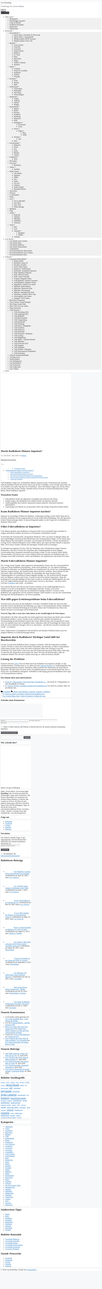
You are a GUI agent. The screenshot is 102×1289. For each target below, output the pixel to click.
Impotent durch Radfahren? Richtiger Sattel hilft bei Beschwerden (29, 477)
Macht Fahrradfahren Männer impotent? (21, 474)
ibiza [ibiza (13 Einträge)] (28, 1098)
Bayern (16, 109)
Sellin (25, 135)
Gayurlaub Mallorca (12, 1242)
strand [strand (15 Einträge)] (12, 1116)
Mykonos (17, 145)
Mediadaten (14, 19)
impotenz (39, 692)
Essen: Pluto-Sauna (20, 267)
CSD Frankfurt (19, 328)
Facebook (8, 826)
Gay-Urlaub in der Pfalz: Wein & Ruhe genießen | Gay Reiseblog (16, 1042)
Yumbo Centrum (19, 63)
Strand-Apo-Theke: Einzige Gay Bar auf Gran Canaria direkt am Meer (17, 1033)
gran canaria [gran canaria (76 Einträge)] (9, 1097)
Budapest (13, 209)
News (7, 371)
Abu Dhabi (18, 173)
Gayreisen (8, 1151)
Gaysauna (22, 996)
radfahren (46, 692)
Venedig (17, 76)
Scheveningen (19, 94)
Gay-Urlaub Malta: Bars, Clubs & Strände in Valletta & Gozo (24, 696)
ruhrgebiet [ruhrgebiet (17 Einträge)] (22, 1110)
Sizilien (16, 74)
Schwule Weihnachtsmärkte (19, 355)
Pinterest (8, 832)
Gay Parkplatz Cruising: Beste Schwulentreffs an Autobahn (18, 875)
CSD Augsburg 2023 (21, 314)
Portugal (8, 1184)
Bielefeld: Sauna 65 (21, 263)
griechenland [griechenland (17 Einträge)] (22, 1098)
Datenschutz (14, 29)
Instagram (8, 824)
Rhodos (16, 153)
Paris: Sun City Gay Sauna (19, 306)
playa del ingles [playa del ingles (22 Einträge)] (12, 1110)
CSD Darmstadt (19, 322)
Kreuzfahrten (15, 33)
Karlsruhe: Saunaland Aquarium (25, 271)
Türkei (13, 167)
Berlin (16, 111)
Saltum (16, 103)
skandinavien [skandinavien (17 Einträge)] (18, 1113)
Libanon (17, 185)
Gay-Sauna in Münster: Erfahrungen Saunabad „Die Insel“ (17, 1005)
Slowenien (13, 191)
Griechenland (15, 143)
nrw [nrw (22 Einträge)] (18, 1107)
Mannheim (9, 1225)
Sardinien (17, 73)
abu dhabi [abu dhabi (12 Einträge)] (3, 1085)
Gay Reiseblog (6, 3)
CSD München (19, 341)
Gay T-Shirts (14, 369)
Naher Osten (15, 171)
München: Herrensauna (22, 290)
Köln (15, 120)
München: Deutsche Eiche (23, 288)
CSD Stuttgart (19, 345)
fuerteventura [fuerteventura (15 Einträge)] (4, 1091)
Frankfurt (17, 115)
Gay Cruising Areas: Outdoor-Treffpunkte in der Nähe (16, 890)
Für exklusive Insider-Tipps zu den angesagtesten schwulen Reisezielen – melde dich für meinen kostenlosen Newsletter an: (14, 844)
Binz (24, 133)
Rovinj (16, 83)
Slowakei (14, 163)
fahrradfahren (23, 692)
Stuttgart (8, 1229)
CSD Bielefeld (19, 316)
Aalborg (17, 101)
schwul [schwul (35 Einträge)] (10, 1112)
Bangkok (21, 233)
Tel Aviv (17, 183)
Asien (12, 225)
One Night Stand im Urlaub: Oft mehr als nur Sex (16, 1057)
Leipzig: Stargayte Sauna (22, 279)
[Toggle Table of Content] (2, 465)
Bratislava (17, 165)
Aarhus (16, 99)
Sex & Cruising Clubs (13, 1188)
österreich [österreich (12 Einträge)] (19, 1120)
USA (12, 199)
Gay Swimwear (15, 365)
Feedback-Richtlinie (17, 25)
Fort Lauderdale (19, 201)
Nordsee (17, 137)
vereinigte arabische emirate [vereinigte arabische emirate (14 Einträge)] (8, 1120)
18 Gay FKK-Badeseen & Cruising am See (17, 904)
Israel (16, 181)
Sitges (16, 61)
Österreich (9, 1208)
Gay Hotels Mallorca (17, 245)
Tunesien (17, 223)
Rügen (21, 131)
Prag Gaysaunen (15, 308)
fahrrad (15, 692)
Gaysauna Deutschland (18, 259)
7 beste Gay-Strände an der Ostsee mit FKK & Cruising (17, 962)
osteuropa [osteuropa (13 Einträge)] (23, 1107)
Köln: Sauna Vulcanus (21, 277)
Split (15, 84)
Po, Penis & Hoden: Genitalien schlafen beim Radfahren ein (23, 694)
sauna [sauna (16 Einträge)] (28, 1110)
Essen (20, 126)
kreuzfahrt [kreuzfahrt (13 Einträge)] (3, 1103)
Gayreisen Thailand (12, 1251)
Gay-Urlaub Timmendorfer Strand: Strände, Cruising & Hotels (17, 1073)
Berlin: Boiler (18, 261)
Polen (11, 197)
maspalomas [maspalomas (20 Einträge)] (17, 1103)
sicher (16, 664)
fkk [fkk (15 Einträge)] (26, 1088)
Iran (15, 179)
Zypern (16, 155)
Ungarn (7, 1202)
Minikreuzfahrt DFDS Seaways (25, 39)
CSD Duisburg (19, 324)
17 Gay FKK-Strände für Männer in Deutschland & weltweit (17, 917)
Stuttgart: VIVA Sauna (21, 298)
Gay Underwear (15, 367)
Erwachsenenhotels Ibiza (18, 255)
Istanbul (17, 169)
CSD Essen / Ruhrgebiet (22, 326)
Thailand (18, 231)
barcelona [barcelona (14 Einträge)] (22, 1085)
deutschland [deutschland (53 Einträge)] (12, 1087)
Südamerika (9, 1196)
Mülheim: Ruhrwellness (22, 286)
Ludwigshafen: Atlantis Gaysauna (26, 280)
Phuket (20, 235)
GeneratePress (32, 1272)
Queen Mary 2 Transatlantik (23, 37)
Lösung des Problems (16, 479)
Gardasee (17, 69)
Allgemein (9, 1129)
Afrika (13, 213)
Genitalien (11, 583)
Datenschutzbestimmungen (10, 858)
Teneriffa (17, 47)
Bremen (16, 113)
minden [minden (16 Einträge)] (25, 1103)
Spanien (13, 43)
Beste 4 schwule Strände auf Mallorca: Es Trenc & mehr (18, 931)
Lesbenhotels (14, 249)
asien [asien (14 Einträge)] (17, 1085)
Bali (15, 227)
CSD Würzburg (19, 353)
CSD (7, 1139)
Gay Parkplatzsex (16, 361)
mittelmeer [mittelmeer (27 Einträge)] (5, 1105)
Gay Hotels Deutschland (18, 247)
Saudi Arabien (19, 187)
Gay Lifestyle (14, 880)
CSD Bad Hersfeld (20, 318)
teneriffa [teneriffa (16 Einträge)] (12, 1118)
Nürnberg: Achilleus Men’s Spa (25, 294)
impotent (32, 692)
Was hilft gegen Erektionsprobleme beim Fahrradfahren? (26, 476)
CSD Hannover (19, 330)
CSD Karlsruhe (19, 332)
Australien (9, 1133)
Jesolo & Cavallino (20, 71)
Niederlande (15, 87)
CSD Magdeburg (20, 337)
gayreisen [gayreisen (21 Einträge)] (17, 1091)
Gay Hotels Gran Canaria (18, 241)
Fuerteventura (19, 51)
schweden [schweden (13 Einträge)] (3, 1113)
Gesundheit (7, 692)
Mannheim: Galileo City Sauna (25, 284)
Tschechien (9, 1200)
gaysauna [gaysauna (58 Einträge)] (6, 1093)
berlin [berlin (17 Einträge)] (27, 1085)
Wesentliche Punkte (20, 468)
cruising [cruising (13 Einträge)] (3, 1088)
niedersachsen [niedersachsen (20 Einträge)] (15, 1105)
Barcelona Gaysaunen (17, 300)
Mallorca (17, 53)
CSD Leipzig (18, 336)
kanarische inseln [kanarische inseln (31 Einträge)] (18, 1101)
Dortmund (21, 125)
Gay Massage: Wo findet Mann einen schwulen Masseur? (16, 977)
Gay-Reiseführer (15, 363)
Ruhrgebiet (18, 123)
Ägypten (17, 175)
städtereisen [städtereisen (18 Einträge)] (18, 1116)
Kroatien (13, 79)
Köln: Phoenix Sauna (21, 275)
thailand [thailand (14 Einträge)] (18, 1118)
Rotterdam (17, 91)
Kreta (16, 151)
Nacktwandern (15, 359)
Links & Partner (15, 23)
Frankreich (14, 157)
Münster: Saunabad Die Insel (24, 292)
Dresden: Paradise (20, 265)
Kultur (7, 1172)
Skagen (16, 105)
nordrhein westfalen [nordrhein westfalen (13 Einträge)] (6, 1107)
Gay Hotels (10, 239)
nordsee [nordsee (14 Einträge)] (14, 1107)
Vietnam (17, 237)
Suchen (26, 740)
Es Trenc (17, 55)
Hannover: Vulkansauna (22, 269)
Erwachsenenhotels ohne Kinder (21, 251)
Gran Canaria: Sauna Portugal (20, 302)
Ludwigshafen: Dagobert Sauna (25, 282)
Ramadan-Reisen (20, 189)
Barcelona (17, 59)
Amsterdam (18, 89)
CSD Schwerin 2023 (21, 343)
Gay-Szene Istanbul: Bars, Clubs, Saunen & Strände (16, 1022)
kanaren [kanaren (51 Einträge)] (5, 1100)
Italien (13, 67)
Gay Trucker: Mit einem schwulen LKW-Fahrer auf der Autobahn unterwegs (18, 946)
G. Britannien (14, 195)
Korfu (16, 147)
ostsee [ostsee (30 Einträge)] (3, 1110)
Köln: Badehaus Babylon (22, 273)
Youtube (8, 830)
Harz (15, 141)
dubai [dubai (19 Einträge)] (22, 1088)
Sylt (19, 139)
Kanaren (17, 64)
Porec (16, 81)
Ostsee (17, 129)
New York (17, 205)
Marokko (17, 219)
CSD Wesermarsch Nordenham (25, 351)
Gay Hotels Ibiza (15, 243)
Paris (15, 159)
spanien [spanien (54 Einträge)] (5, 1115)
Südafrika (17, 221)
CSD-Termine (15, 310)
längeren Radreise (46, 666)
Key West (17, 203)
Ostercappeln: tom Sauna (22, 296)
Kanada (8, 1168)
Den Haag (17, 93)
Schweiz (12, 193)
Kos (15, 149)
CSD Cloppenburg (20, 320)
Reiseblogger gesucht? (17, 21)
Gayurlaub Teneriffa (12, 1244)
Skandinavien (10, 1190)
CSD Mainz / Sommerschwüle (24, 339)
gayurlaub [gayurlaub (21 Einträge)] (16, 1094)
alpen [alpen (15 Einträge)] (7, 1085)
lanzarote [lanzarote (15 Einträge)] (9, 1103)
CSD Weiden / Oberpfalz (22, 349)
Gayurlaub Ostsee (11, 1246)
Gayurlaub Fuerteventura (14, 1248)
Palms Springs (19, 207)
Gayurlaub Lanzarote (12, 1249)
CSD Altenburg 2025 (21, 312)
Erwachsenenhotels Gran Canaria (21, 253)
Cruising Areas (15, 357)
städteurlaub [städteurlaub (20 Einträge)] (5, 1118)
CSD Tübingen (19, 347)
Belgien (8, 1137)
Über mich (9, 17)
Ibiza (15, 57)
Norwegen (13, 161)
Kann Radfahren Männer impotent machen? (20, 470)
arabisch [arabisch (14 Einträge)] (12, 1085)
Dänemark (14, 97)
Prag (11, 211)
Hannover (17, 118)
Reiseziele (9, 31)
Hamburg (17, 116)
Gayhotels (8, 1149)
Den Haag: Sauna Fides (18, 304)
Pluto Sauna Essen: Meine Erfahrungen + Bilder (16, 991)
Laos (15, 229)
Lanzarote (17, 49)
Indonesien (9, 1162)
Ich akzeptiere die (10, 857)
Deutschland (15, 107)
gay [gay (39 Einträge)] (11, 1090)
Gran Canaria (18, 45)
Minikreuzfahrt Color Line (23, 41)
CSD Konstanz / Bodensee (23, 334)
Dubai (16, 177)
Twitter (7, 828)
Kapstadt (17, 215)
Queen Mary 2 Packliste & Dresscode (27, 35)
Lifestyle (9, 257)
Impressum (13, 27)
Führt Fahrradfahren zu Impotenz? (20, 472)
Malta (7, 1176)
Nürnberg (8, 1227)
